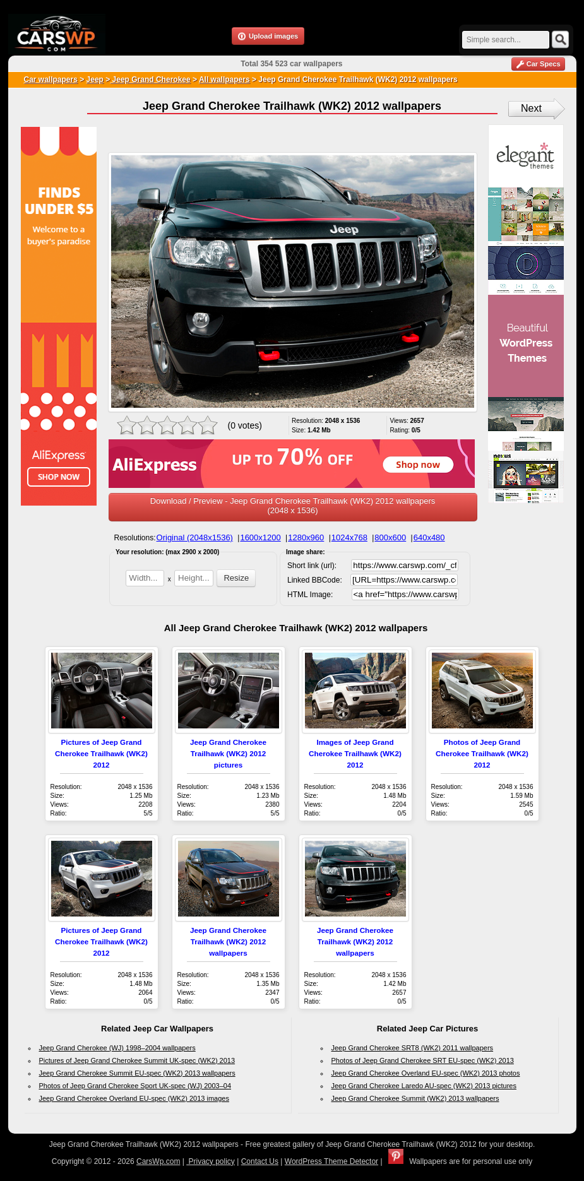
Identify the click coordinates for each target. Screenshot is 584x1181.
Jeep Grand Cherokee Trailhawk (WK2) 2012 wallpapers (228, 941)
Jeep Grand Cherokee (150, 79)
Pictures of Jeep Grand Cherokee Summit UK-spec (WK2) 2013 (137, 1060)
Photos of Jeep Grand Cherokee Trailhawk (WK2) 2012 (482, 753)
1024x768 (349, 537)
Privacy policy (210, 1161)
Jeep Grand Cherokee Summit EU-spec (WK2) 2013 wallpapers (137, 1073)
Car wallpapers (51, 79)
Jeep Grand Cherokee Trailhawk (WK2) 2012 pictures (228, 753)
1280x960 (306, 537)
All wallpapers (224, 79)
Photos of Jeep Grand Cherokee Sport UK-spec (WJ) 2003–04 (135, 1085)
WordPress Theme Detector (331, 1161)
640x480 (429, 537)
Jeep (95, 79)
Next (531, 108)
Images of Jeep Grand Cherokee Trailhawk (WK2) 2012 (355, 753)
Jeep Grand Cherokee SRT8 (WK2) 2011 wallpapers (412, 1048)
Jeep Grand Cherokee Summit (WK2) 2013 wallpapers (415, 1098)
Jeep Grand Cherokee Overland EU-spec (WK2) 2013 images (134, 1098)
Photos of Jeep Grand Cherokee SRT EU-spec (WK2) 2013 (422, 1060)
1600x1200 (260, 537)
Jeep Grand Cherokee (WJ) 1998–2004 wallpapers (117, 1048)
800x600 (390, 537)
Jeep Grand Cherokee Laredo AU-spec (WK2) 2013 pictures (424, 1085)
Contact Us (259, 1161)
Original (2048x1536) (195, 537)
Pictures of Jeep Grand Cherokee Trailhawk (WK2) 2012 (101, 753)
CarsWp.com (158, 1161)
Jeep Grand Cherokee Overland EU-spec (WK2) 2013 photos (425, 1073)
